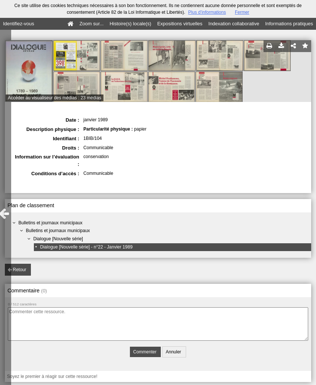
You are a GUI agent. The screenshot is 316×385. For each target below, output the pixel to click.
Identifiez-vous (18, 23)
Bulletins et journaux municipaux (51, 222)
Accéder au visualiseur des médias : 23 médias (54, 97)
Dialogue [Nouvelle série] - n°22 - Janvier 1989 (86, 247)
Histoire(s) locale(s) (130, 23)
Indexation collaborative (233, 23)
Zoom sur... (91, 23)
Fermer (242, 12)
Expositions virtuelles (179, 23)
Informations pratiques (289, 23)
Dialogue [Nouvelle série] (58, 238)
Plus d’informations (207, 12)
